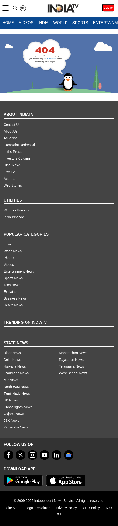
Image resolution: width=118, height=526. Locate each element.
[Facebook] (8, 455)
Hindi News (12, 165)
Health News (13, 305)
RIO (109, 508)
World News (13, 251)
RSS (59, 514)
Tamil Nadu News (17, 393)
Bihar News (12, 353)
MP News (11, 380)
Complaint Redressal (19, 145)
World (60, 23)
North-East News (16, 387)
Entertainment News (19, 271)
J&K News (11, 420)
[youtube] (44, 455)
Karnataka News (16, 427)
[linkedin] (56, 455)
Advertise (11, 138)
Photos (9, 258)
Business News (15, 298)
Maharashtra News (73, 353)
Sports (80, 23)
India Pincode (14, 217)
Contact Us (12, 124)
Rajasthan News (71, 360)
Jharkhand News (16, 373)
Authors (9, 179)
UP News (11, 400)
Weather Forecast (17, 210)
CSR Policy (91, 508)
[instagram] (32, 455)
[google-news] (68, 455)
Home (8, 23)
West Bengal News (73, 373)
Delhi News (12, 360)
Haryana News (15, 366)
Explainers (11, 292)
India (43, 23)
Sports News (13, 278)
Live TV (9, 172)
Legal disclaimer (38, 508)
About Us (11, 131)
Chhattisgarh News (18, 407)
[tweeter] (20, 455)
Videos (26, 23)
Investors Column (17, 158)
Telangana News (71, 366)
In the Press (13, 152)
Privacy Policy (66, 508)
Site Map (12, 508)
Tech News (12, 285)
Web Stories (13, 185)
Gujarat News (14, 414)
